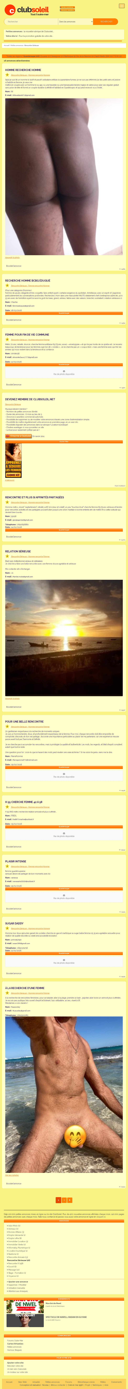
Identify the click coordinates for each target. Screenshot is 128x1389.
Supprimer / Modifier (16, 1285)
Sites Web (22, 1382)
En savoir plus (38, 436)
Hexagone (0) (57, 56)
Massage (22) (13, 1270)
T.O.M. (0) (118, 56)
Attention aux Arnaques (17, 1291)
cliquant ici (100, 1217)
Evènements (116, 1382)
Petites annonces (16, 45)
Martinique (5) (69, 56)
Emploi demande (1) (16, 1235)
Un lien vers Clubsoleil (16, 1369)
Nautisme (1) (13, 1254)
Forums (69, 1382)
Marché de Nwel (53, 1303)
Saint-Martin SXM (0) (103, 56)
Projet (87, 1385)
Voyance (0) (13, 1276)
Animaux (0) (12, 1229)
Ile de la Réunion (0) (85, 56)
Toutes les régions (14, 56)
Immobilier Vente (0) (16, 1245)
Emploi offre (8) (14, 1238)
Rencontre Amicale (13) (17, 1257)
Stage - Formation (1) (16, 1273)
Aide (106, 1385)
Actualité (36, 1382)
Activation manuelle (16, 1288)
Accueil (6, 45)
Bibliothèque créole (86, 1382)
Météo (103, 1382)
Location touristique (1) (17, 1251)
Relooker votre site (15, 1366)
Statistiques (97, 1385)
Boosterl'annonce (13, 266)
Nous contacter (58, 1385)
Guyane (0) (45, 56)
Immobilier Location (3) (17, 1241)
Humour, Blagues (14, 1350)
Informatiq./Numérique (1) (18, 1248)
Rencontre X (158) (15, 1263)
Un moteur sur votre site (17, 1372)
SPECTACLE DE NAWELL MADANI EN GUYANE (66, 1317)
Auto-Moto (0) (13, 1226)
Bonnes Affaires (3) (15, 1232)
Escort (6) (12, 1267)
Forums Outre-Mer (15, 1341)
